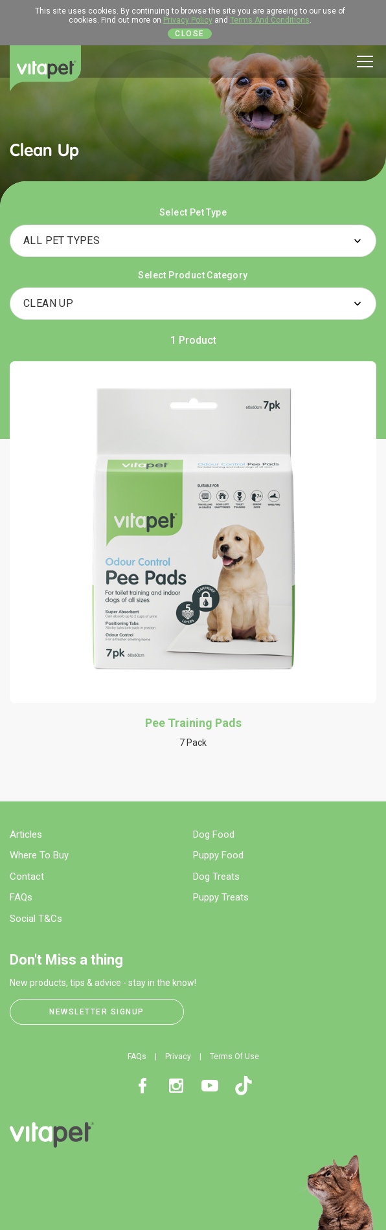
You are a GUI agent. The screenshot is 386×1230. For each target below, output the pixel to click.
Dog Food (213, 834)
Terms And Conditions (270, 20)
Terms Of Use (234, 1056)
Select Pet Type (193, 212)
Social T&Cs (36, 918)
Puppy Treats (221, 897)
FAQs (21, 897)
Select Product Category (192, 275)
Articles (26, 834)
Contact (27, 876)
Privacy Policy (187, 20)
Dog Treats (216, 876)
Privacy (178, 1056)
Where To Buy (39, 855)
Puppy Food (218, 855)
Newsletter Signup (96, 1011)
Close (190, 33)
